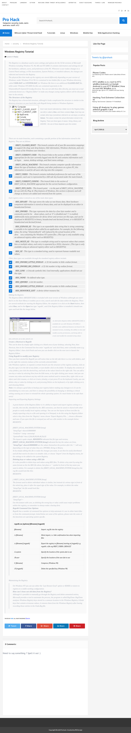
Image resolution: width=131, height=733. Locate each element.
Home (6, 33)
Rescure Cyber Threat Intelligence (52, 2)
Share (28, 626)
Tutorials (51, 33)
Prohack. (64, 730)
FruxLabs (13, 2)
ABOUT (4, 2)
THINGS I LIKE (100, 2)
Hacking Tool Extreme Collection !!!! (108, 98)
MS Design (78, 730)
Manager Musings (115, 2)
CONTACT (5, 5)
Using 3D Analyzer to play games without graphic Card (108, 108)
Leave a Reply (12, 57)
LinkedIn (23, 2)
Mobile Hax (88, 33)
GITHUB (32, 2)
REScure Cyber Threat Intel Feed (28, 33)
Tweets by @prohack (102, 57)
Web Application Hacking (109, 33)
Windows (74, 33)
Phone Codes (99, 73)
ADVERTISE (72, 2)
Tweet (12, 626)
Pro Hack (11, 19)
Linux (62, 33)
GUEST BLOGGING (85, 2)
